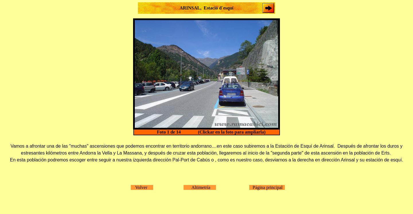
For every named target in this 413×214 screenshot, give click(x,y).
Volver (142, 187)
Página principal (267, 187)
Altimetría (200, 187)
